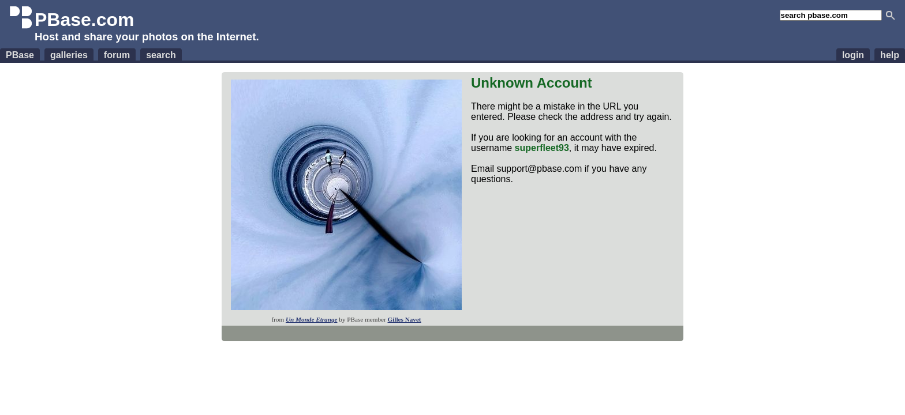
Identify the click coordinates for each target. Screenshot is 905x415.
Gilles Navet (404, 319)
